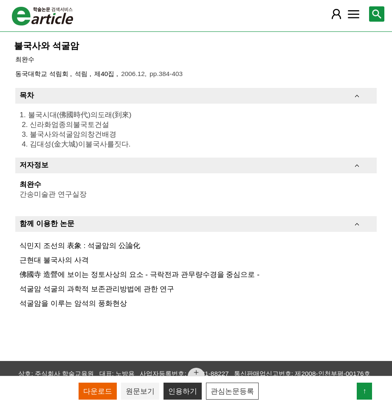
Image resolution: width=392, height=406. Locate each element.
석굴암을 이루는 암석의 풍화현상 (73, 303)
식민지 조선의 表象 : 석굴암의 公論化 (80, 245)
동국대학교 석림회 (42, 73)
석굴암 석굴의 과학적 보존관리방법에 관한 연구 (97, 289)
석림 (82, 73)
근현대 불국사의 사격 (54, 260)
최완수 (24, 59)
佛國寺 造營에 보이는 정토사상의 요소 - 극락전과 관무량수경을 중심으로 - (139, 274)
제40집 (105, 73)
